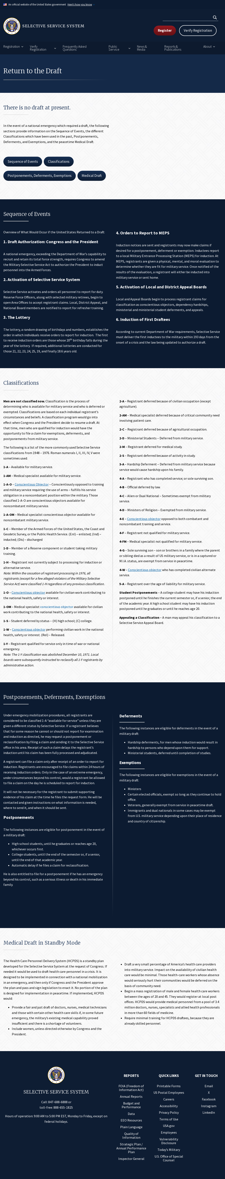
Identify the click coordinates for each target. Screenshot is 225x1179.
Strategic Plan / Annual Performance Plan (131, 1148)
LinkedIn (208, 1112)
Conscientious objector (28, 592)
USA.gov (168, 1126)
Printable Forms (169, 1086)
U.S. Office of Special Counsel (168, 1158)
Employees (169, 1132)
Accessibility (169, 1106)
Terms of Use (168, 1119)
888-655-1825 (63, 1107)
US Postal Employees (168, 1092)
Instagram (208, 1106)
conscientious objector (56, 607)
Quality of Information (131, 1136)
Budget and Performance (131, 1105)
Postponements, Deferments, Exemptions (40, 175)
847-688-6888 (58, 1102)
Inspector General (131, 1159)
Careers (168, 1099)
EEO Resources (131, 1120)
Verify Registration (198, 30)
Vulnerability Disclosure (169, 1141)
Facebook (209, 1099)
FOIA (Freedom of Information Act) (131, 1088)
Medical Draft (92, 175)
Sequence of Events (23, 161)
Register (165, 30)
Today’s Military (168, 1149)
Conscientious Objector (32, 484)
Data (131, 1114)
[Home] (58, 26)
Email (209, 1086)
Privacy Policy (169, 1112)
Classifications (58, 161)
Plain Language (131, 1127)
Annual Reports (131, 1096)
